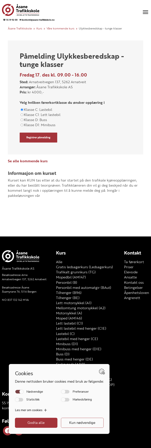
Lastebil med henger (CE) (77, 338)
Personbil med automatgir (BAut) (83, 287)
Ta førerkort (134, 261)
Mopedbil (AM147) (71, 277)
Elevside (131, 272)
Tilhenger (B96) (68, 292)
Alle (59, 261)
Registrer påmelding (38, 138)
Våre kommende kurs (60, 28)
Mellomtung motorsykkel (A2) (80, 307)
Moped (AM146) (69, 318)
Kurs (39, 28)
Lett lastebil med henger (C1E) (81, 328)
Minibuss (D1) (67, 343)
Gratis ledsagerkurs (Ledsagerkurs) (84, 266)
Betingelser (133, 287)
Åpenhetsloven (136, 292)
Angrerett (132, 297)
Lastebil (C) (65, 333)
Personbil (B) (66, 282)
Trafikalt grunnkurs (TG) (76, 272)
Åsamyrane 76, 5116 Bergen (19, 291)
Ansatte (130, 277)
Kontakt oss (134, 282)
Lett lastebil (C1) (69, 323)
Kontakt (132, 252)
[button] (145, 12)
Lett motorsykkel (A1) (73, 302)
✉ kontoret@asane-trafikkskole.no (37, 19)
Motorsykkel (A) (69, 313)
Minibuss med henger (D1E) (78, 348)
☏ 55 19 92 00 (10, 19)
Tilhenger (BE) (67, 297)
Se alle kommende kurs (28, 160)
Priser (129, 266)
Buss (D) (62, 354)
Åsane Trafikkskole (20, 28)
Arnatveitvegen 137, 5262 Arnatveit (24, 279)
